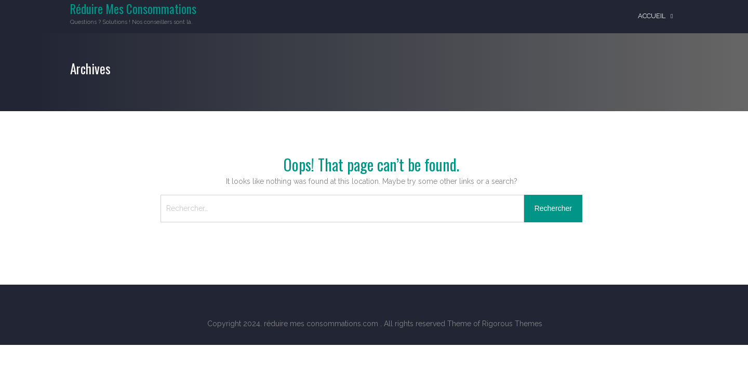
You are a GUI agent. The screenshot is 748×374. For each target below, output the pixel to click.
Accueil (651, 16)
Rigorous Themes (512, 323)
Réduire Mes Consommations (133, 9)
